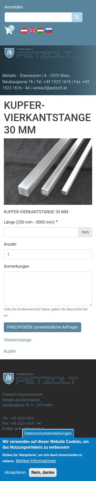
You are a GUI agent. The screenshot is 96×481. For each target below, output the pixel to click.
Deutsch (24, 33)
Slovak (49, 33)
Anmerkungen (16, 266)
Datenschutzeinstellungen (48, 437)
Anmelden (13, 7)
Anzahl (10, 244)
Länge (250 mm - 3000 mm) (29, 222)
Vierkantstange (17, 340)
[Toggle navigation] (11, 65)
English (32, 33)
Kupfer (10, 351)
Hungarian (40, 33)
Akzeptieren (15, 476)
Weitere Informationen (36, 464)
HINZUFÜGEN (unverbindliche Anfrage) (42, 327)
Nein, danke (42, 476)
